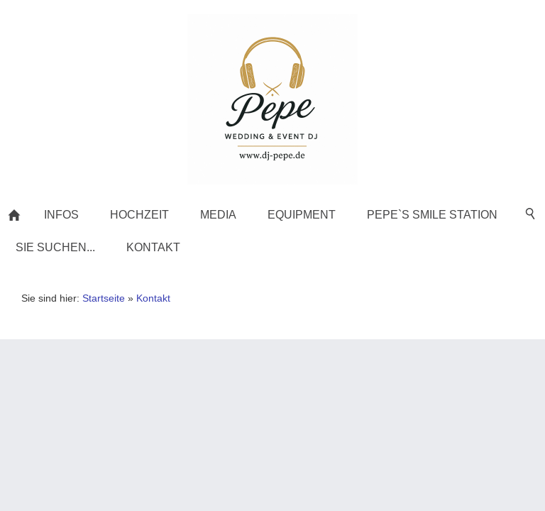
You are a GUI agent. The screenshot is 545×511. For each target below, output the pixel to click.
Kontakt (153, 298)
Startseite (103, 298)
